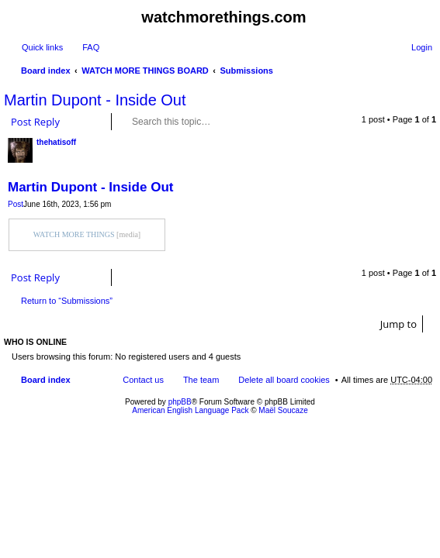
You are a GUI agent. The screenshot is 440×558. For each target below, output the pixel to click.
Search (257, 121)
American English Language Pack (190, 410)
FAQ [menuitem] (90, 47)
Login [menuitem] (421, 47)
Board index (46, 70)
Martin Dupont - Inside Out (95, 99)
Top (428, 257)
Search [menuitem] (426, 72)
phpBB (180, 402)
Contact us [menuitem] (143, 379)
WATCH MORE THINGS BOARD (145, 70)
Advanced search (279, 121)
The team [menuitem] (201, 379)
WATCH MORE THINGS (74, 234)
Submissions (246, 70)
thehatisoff (56, 142)
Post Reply (35, 122)
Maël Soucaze (282, 410)
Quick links (42, 47)
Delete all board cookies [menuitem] (283, 379)
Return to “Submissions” (67, 300)
